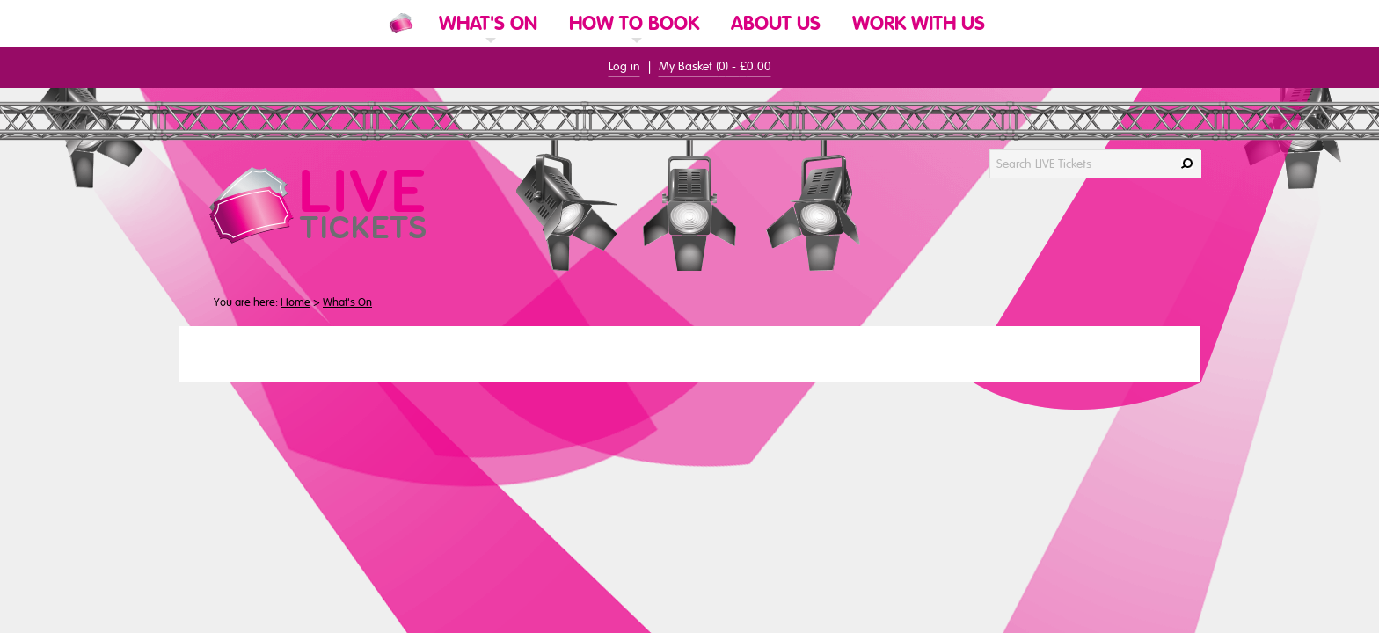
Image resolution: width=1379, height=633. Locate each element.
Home (295, 302)
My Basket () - (715, 66)
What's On (347, 302)
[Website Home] (401, 23)
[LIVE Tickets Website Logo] (338, 205)
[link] (488, 46)
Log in (624, 66)
